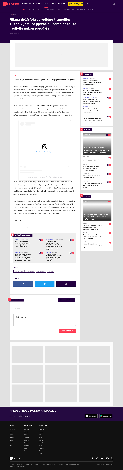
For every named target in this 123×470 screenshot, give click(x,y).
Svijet (14, 15)
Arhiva (61, 464)
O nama (12, 464)
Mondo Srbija (28, 425)
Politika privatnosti (72, 464)
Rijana (50, 271)
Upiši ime (16, 309)
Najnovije (12, 429)
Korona (26, 429)
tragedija (30, 271)
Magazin (12, 437)
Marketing (20, 464)
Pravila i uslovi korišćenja (18, 467)
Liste (25, 451)
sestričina (40, 271)
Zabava (26, 437)
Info (11, 15)
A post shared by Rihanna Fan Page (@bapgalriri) (45, 177)
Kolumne (27, 445)
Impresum (29, 464)
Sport (11, 435)
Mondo (12, 425)
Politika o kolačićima (49, 464)
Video (11, 443)
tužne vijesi (19, 271)
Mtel (11, 445)
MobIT (11, 440)
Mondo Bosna (43, 425)
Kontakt (37, 464)
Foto (25, 448)
